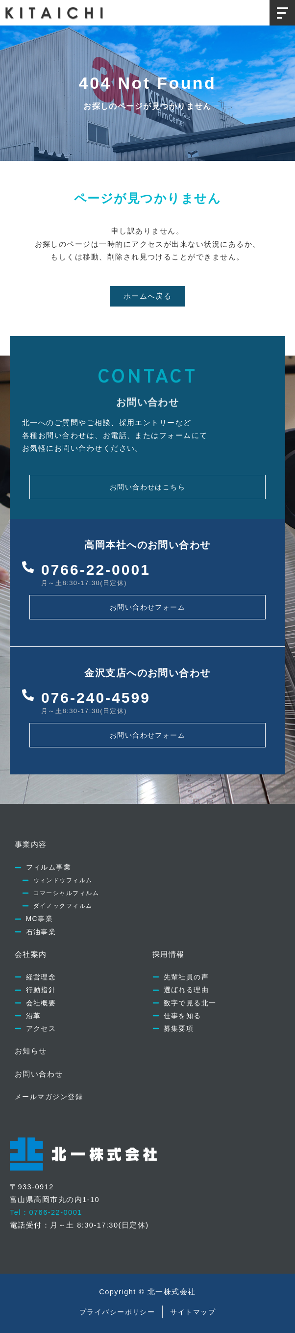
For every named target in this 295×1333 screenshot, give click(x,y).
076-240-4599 (95, 698)
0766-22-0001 (95, 570)
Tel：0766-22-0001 (46, 1212)
